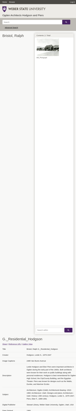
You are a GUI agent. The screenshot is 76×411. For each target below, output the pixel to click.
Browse (12, 2)
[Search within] (49, 330)
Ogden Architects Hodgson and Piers (23, 15)
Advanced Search (11, 28)
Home (4, 2)
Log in (72, 2)
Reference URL (15, 344)
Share (4, 344)
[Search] (32, 22)
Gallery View (27, 344)
